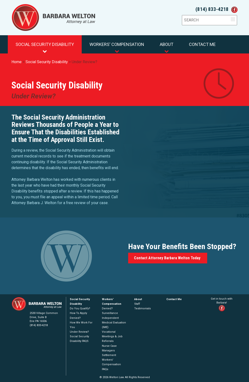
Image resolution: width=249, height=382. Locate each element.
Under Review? (84, 62)
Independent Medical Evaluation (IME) (114, 322)
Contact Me (202, 44)
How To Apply (78, 313)
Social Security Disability (45, 47)
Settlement (109, 355)
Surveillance (110, 313)
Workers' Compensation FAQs (111, 364)
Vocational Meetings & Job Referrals (112, 336)
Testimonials (142, 308)
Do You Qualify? (80, 308)
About (166, 47)
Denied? (75, 318)
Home (16, 62)
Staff (137, 303)
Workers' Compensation (116, 47)
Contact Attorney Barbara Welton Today (167, 258)
